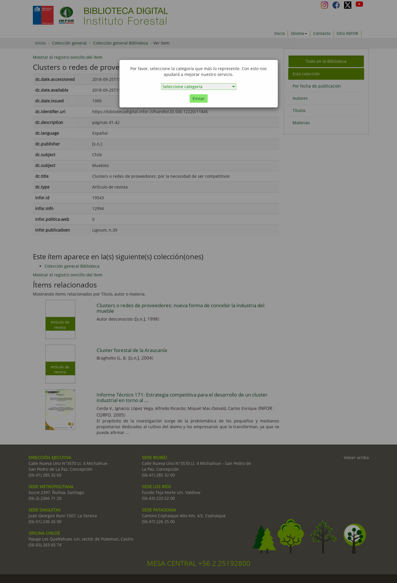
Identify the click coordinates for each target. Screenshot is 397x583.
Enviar (199, 98)
